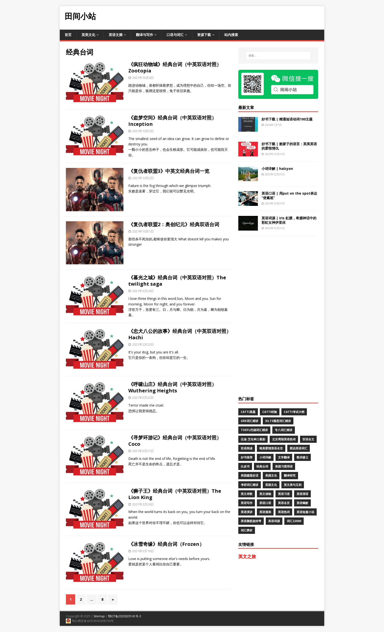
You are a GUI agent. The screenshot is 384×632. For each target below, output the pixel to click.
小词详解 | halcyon (277, 168)
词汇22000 (294, 521)
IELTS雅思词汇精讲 (278, 421)
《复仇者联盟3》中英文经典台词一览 (168, 171)
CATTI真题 (248, 412)
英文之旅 (247, 556)
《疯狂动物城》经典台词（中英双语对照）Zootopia (174, 67)
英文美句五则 (292, 485)
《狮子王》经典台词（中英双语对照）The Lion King (174, 494)
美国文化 (271, 475)
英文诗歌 (246, 494)
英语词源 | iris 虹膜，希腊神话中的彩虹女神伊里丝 (289, 220)
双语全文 (308, 439)
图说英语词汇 (298, 448)
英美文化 (88, 34)
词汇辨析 (246, 530)
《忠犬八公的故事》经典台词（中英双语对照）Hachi (179, 334)
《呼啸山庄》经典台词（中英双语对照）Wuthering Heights (172, 387)
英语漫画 (265, 512)
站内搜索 (231, 34)
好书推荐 (246, 457)
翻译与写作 (144, 34)
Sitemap (99, 616)
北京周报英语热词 (284, 439)
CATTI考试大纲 (294, 412)
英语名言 (284, 503)
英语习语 (284, 494)
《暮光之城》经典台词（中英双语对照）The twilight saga (177, 280)
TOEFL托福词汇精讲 (254, 430)
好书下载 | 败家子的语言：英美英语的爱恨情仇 (289, 146)
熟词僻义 (302, 457)
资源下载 (204, 34)
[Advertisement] (235, 17)
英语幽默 (302, 503)
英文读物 (265, 494)
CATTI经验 (269, 412)
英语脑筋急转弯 (251, 521)
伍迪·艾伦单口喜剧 (253, 439)
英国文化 (271, 485)
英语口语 (265, 503)
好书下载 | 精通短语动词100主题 (287, 119)
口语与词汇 (175, 34)
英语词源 (274, 521)
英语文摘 (115, 34)
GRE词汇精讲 (249, 421)
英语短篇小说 (305, 512)
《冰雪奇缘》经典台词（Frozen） (166, 544)
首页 (68, 34)
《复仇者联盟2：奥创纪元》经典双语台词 (173, 224)
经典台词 (262, 466)
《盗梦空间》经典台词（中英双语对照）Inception (172, 120)
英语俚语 (302, 494)
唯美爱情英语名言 (271, 448)
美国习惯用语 (284, 466)
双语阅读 (246, 448)
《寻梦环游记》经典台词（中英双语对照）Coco (174, 440)
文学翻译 (284, 457)
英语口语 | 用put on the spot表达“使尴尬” (289, 195)
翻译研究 (290, 475)
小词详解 (265, 457)
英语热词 (284, 512)
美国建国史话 (249, 475)
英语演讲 (246, 512)
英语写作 (246, 503)
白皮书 (245, 466)
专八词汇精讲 (283, 430)
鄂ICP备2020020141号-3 (124, 616)
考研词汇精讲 (249, 485)
